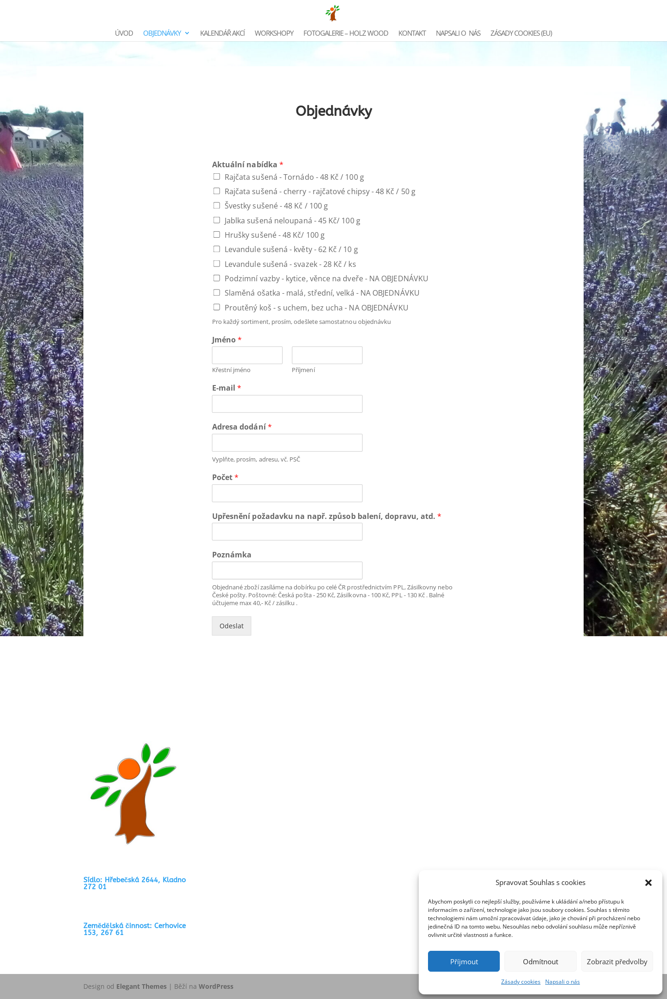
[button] (648, 882)
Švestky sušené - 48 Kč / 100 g (276, 206)
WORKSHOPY (274, 34)
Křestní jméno (231, 370)
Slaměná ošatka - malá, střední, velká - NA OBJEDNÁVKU (322, 293)
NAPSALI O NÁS (458, 34)
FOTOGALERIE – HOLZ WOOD (345, 34)
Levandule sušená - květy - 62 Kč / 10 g (291, 249)
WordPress (216, 986)
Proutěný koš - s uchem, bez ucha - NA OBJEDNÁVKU (317, 307)
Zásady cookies (521, 982)
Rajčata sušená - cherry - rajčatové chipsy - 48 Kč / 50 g (320, 191)
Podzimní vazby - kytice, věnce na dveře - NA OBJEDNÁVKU (326, 278)
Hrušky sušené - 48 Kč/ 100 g (275, 234)
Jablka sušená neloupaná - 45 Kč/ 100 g (292, 220)
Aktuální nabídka (248, 164)
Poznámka (232, 555)
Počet (225, 477)
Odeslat (232, 625)
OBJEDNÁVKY (162, 34)
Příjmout (464, 961)
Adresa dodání (242, 427)
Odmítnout (540, 961)
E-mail (227, 388)
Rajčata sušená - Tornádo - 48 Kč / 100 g (294, 176)
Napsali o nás (562, 982)
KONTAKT (412, 34)
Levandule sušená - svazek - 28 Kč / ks (290, 264)
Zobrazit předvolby (617, 961)
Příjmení (303, 370)
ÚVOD (124, 34)
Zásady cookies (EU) (521, 34)
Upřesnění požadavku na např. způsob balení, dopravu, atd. (327, 516)
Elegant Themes (141, 986)
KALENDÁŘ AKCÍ (222, 34)
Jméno (227, 340)
